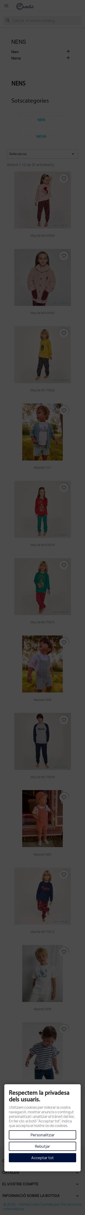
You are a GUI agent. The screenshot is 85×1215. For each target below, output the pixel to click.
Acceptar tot (42, 1157)
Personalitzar (43, 1134)
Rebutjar (42, 1146)
